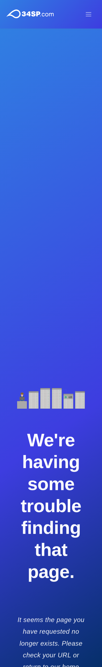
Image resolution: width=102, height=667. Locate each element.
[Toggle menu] (88, 14)
